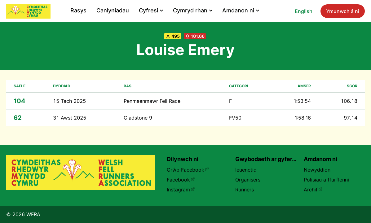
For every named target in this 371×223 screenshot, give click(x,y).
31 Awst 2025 (69, 118)
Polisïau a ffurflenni (326, 180)
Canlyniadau (112, 10)
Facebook (181, 180)
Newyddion (317, 170)
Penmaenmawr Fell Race (152, 101)
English (303, 11)
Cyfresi (151, 10)
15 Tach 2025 (69, 101)
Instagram (181, 189)
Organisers (247, 180)
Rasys (78, 10)
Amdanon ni (240, 10)
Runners (244, 189)
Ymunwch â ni (342, 11)
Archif (313, 189)
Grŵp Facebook (188, 170)
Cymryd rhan (192, 10)
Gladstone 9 (138, 118)
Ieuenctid (246, 170)
